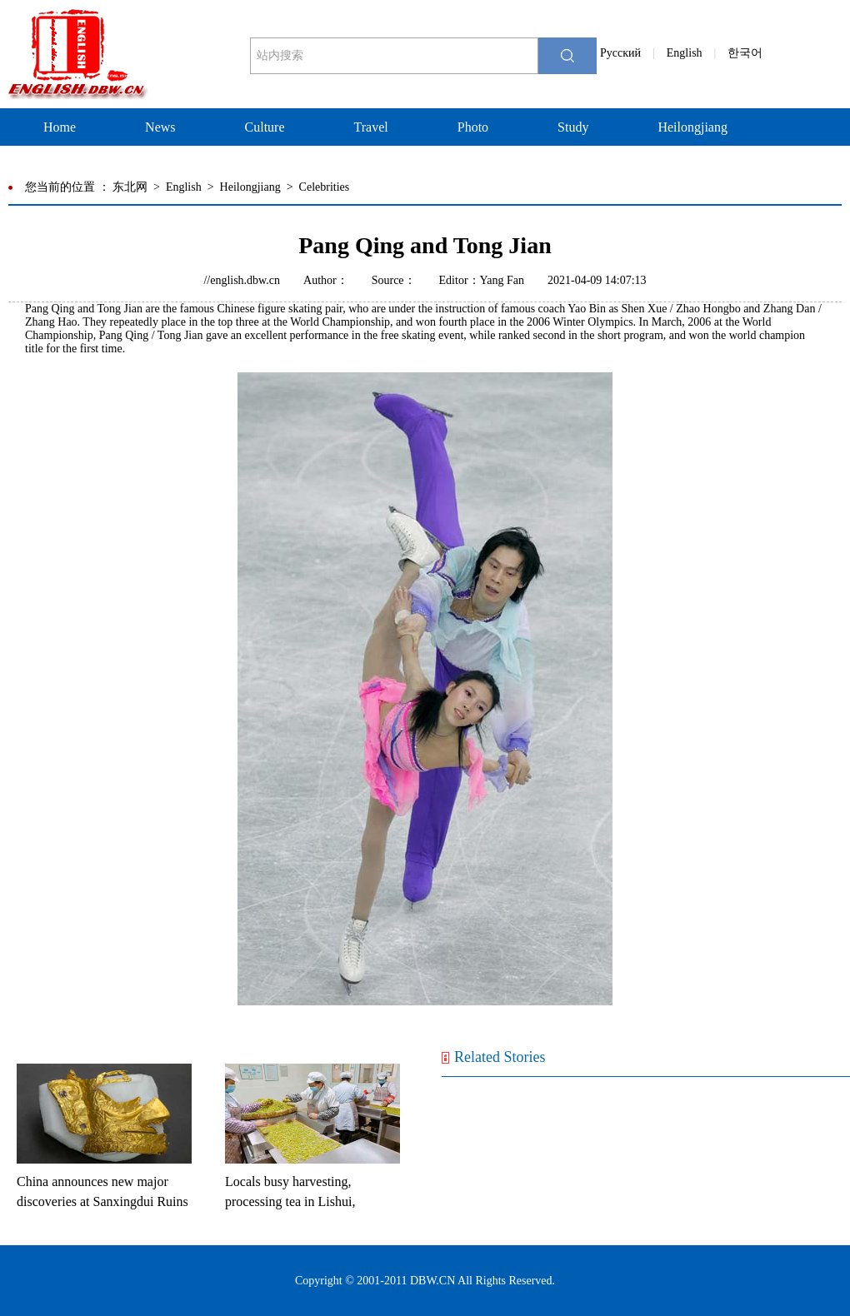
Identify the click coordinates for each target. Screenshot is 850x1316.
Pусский (620, 53)
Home (59, 127)
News (160, 127)
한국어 (745, 53)
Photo (473, 127)
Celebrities (324, 187)
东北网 (130, 187)
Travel (371, 127)
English (684, 53)
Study (573, 127)
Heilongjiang (693, 127)
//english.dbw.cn (241, 280)
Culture (265, 127)
